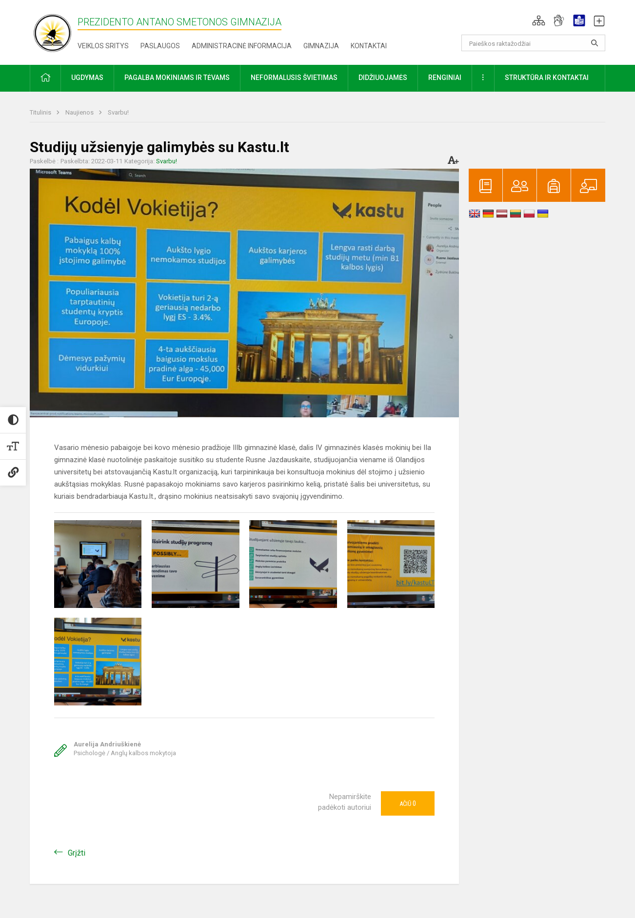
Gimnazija (321, 46)
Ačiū (407, 803)
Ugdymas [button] (87, 77)
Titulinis (41, 112)
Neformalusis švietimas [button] (294, 77)
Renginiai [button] (444, 77)
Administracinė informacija (242, 46)
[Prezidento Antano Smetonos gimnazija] (54, 30)
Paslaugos (160, 46)
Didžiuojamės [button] (382, 77)
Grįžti (76, 853)
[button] (538, 20)
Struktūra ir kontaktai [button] (547, 77)
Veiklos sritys (103, 46)
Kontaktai (369, 46)
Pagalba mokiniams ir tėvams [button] (177, 77)
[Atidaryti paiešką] (594, 42)
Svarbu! (118, 112)
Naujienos (80, 112)
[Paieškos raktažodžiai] (533, 43)
